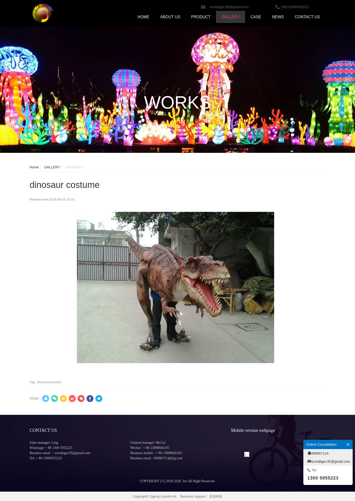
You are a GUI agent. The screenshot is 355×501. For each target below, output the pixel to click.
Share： (36, 398)
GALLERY (51, 167)
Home (34, 167)
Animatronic (73, 167)
